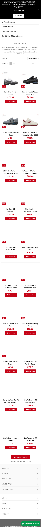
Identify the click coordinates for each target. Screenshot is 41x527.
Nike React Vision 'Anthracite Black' (10, 287)
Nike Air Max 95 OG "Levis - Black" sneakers (30, 364)
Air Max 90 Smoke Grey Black (11, 134)
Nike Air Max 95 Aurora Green (10, 439)
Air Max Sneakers (8, 27)
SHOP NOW (18, 15)
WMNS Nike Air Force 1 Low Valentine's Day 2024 (10, 173)
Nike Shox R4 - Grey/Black (11, 210)
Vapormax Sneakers (9, 31)
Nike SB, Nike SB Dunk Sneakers (13, 36)
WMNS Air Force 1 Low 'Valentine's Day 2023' (30, 134)
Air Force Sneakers (8, 22)
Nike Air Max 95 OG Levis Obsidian (30, 401)
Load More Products (21, 457)
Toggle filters (33, 58)
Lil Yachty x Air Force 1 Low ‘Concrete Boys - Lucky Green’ (30, 173)
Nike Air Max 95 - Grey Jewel (10, 93)
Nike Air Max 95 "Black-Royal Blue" (30, 93)
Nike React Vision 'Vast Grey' (30, 248)
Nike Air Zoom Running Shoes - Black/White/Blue (30, 326)
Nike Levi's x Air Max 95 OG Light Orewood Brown (11, 402)
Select (5, 64)
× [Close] (38, 9)
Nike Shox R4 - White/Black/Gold (30, 210)
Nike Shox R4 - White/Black (11, 248)
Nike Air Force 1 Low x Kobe (10, 325)
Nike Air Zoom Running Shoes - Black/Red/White (10, 364)
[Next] (37, 63)
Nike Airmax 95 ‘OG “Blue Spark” (30, 439)
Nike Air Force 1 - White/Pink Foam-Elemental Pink (30, 288)
